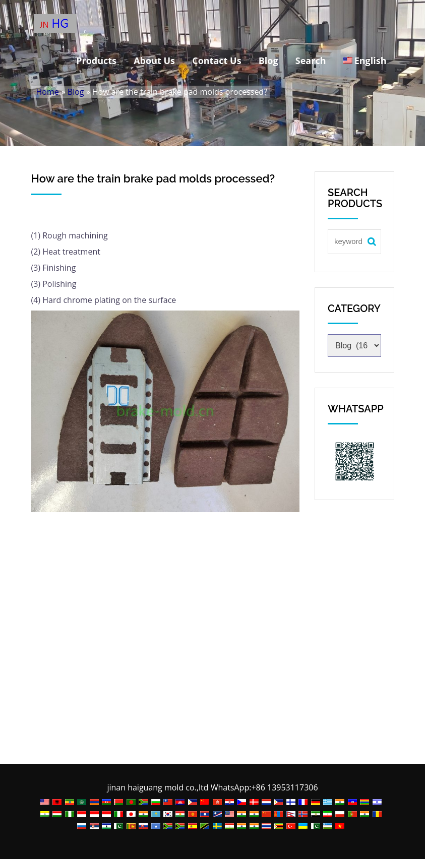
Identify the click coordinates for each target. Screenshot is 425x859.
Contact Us (216, 60)
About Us (154, 60)
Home (47, 91)
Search (310, 60)
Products (96, 60)
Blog (268, 60)
